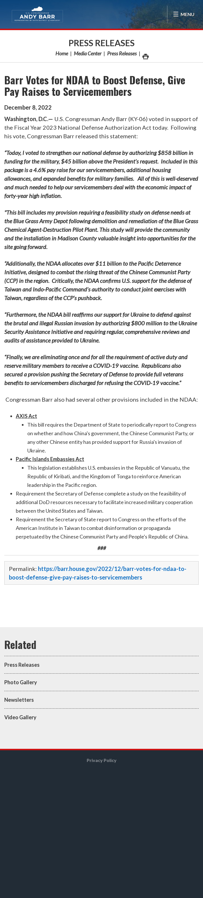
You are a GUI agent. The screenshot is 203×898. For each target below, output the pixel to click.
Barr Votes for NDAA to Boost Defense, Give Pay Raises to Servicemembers (94, 85)
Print (145, 55)
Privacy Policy (102, 760)
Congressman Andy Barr (37, 14)
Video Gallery (20, 717)
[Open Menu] (183, 14)
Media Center (87, 53)
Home (61, 53)
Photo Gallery (20, 682)
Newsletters (19, 700)
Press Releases (102, 43)
